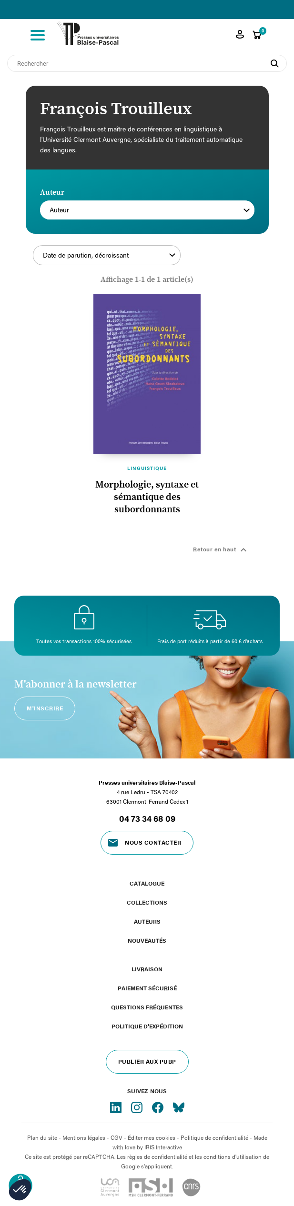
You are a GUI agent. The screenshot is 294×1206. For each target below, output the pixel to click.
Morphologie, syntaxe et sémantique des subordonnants (147, 497)
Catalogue (147, 883)
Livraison (147, 969)
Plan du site (42, 1137)
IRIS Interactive (163, 1147)
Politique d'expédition (147, 1026)
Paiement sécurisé (147, 988)
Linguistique (147, 468)
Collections (147, 902)
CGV (116, 1137)
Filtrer (218, 260)
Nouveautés (147, 940)
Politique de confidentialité (214, 1137)
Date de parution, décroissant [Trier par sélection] (109, 255)
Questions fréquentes (147, 1007)
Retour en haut (221, 550)
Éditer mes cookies (151, 1137)
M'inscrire (45, 708)
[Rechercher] (147, 63)
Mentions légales (83, 1137)
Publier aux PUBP (147, 1061)
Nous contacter (153, 842)
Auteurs (147, 921)
